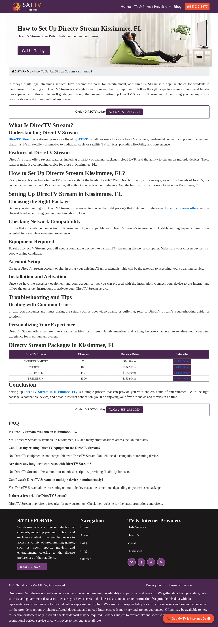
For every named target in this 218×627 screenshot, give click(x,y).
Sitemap (85, 559)
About (84, 535)
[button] (182, 361)
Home (126, 6)
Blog (177, 7)
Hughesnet (135, 551)
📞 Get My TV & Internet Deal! (188, 618)
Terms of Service (180, 585)
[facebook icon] (140, 562)
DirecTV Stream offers (181, 208)
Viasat (132, 543)
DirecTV (133, 535)
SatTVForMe (21, 71)
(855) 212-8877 (197, 6)
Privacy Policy (156, 585)
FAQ (83, 543)
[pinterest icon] (160, 562)
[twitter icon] (132, 562)
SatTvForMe (28, 585)
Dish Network (137, 527)
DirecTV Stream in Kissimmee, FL (50, 392)
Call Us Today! (34, 50)
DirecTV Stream (20, 139)
